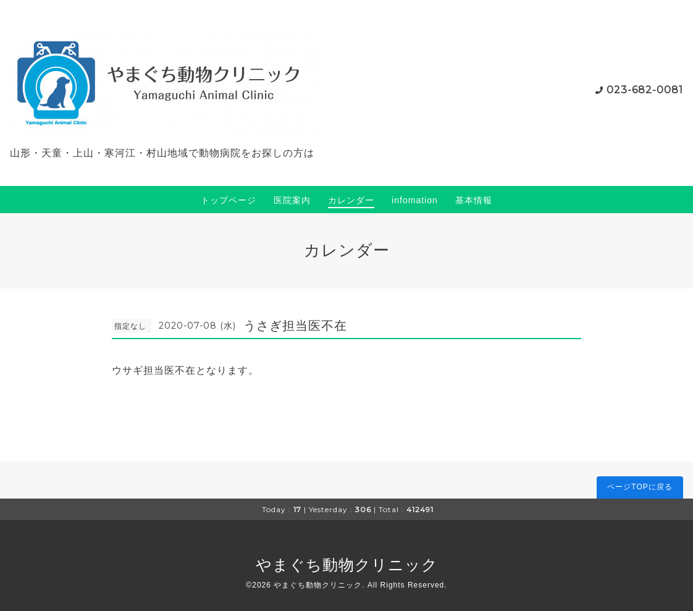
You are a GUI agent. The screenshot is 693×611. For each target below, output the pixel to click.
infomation (415, 200)
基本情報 (473, 200)
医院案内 (292, 200)
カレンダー (351, 200)
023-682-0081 (645, 90)
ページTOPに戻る (639, 486)
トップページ (228, 200)
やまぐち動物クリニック (347, 564)
